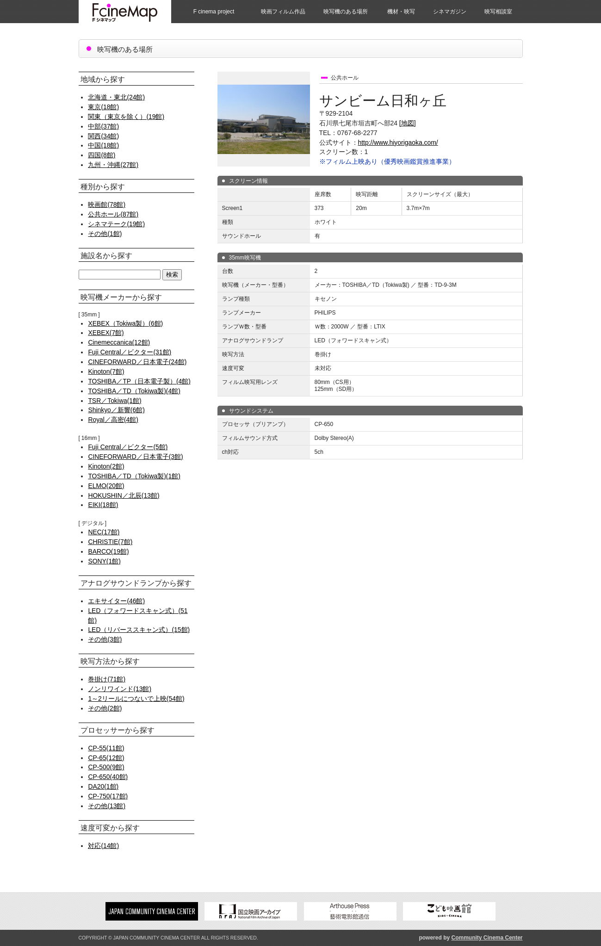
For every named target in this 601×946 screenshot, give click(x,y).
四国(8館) (101, 155)
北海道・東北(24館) (116, 97)
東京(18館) (103, 107)
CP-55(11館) (106, 748)
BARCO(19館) (108, 551)
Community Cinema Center (486, 937)
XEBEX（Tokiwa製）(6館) (125, 323)
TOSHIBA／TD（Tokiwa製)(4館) (134, 391)
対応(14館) (103, 845)
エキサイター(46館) (116, 601)
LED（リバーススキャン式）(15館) (139, 629)
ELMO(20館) (106, 485)
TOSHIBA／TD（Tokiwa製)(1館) (134, 476)
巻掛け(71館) (106, 679)
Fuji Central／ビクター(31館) (129, 352)
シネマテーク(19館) (116, 224)
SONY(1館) (104, 561)
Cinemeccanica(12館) (119, 342)
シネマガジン (449, 11)
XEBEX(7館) (106, 332)
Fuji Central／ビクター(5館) (127, 447)
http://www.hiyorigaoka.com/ (398, 142)
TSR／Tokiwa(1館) (114, 400)
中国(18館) (103, 145)
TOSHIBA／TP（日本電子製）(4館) (139, 381)
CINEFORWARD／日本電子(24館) (137, 361)
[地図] (407, 123)
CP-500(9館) (106, 767)
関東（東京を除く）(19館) (126, 116)
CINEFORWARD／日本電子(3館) (135, 456)
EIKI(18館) (103, 504)
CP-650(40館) (108, 776)
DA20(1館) (103, 786)
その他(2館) (105, 708)
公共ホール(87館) (113, 214)
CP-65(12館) (106, 757)
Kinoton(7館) (106, 371)
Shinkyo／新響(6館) (116, 410)
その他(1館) (105, 233)
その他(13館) (106, 806)
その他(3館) (105, 639)
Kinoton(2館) (106, 466)
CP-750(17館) (108, 796)
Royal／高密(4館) (113, 419)
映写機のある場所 (345, 11)
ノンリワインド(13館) (119, 688)
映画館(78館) (106, 204)
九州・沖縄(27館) (113, 164)
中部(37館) (103, 126)
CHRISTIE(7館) (110, 541)
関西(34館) (103, 136)
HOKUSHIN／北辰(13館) (123, 495)
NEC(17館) (103, 532)
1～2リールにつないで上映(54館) (136, 698)
